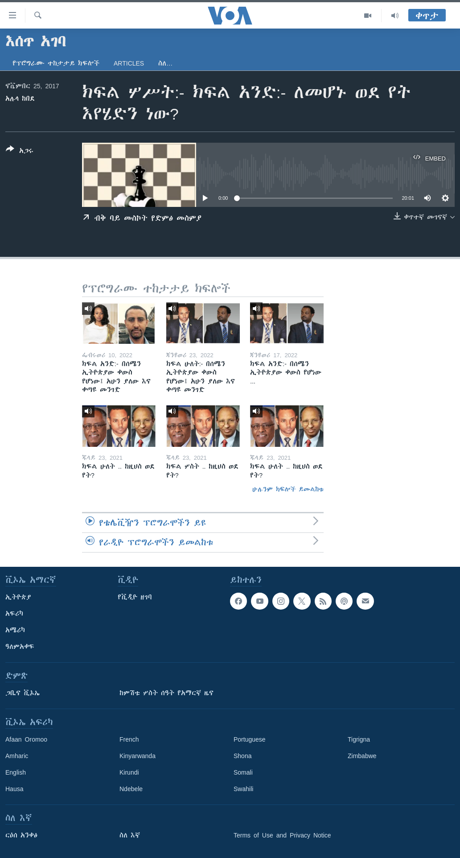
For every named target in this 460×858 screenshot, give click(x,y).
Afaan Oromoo (26, 739)
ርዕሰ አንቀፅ (21, 835)
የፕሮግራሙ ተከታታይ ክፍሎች (55, 63)
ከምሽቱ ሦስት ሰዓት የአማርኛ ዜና (166, 693)
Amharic (16, 756)
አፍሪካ (14, 614)
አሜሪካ (15, 630)
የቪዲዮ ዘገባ (135, 597)
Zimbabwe (362, 756)
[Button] (19, 152)
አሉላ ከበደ (20, 99)
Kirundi (129, 772)
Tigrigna (359, 739)
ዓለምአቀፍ (19, 647)
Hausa (14, 789)
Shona (242, 756)
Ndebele (131, 789)
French (129, 739)
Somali (243, 772)
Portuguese (250, 739)
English (15, 772)
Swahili (243, 789)
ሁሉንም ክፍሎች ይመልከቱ (288, 489)
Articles (129, 63)
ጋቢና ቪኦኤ (22, 693)
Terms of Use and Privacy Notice (282, 835)
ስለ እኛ (129, 835)
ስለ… (165, 63)
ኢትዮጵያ (18, 597)
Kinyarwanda (137, 756)
